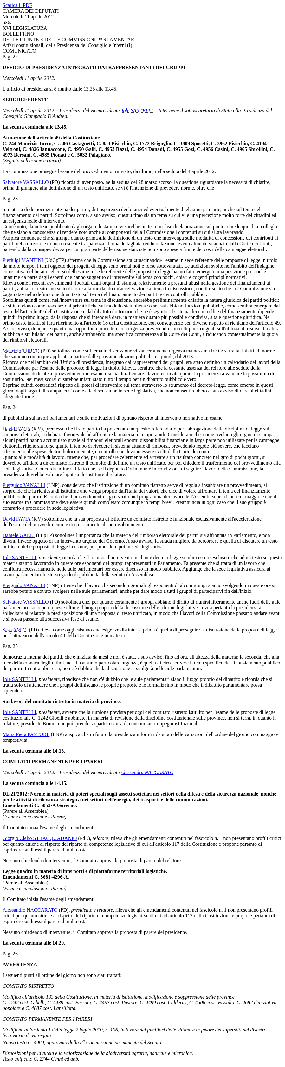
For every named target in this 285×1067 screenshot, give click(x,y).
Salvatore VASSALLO (26, 182)
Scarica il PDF (17, 5)
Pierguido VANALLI (24, 485)
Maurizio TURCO (21, 350)
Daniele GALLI (19, 535)
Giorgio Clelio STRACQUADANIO (40, 838)
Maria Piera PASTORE (26, 734)
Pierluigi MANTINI (23, 260)
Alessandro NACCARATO (147, 772)
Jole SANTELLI (137, 110)
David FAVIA (16, 428)
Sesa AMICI (15, 629)
